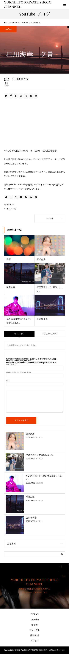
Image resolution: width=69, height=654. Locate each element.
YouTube (10, 205)
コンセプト (34, 630)
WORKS (35, 614)
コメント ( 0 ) (19, 334)
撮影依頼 (34, 635)
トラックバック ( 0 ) (49, 334)
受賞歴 (34, 625)
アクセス (34, 640)
